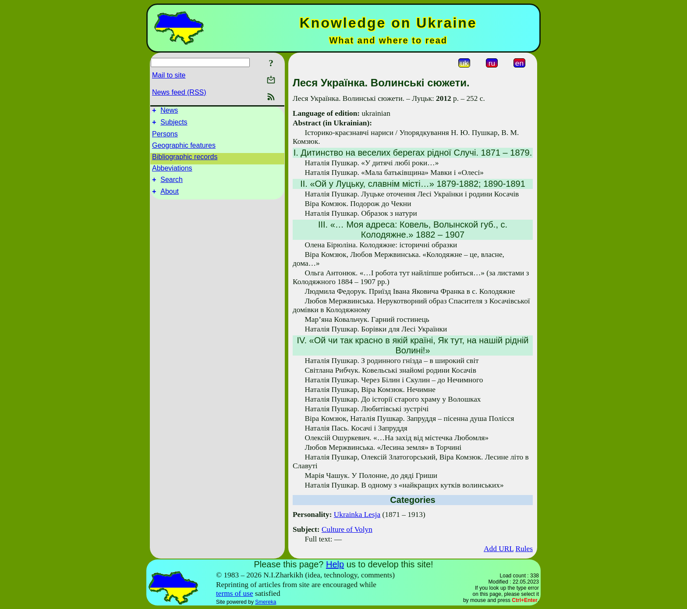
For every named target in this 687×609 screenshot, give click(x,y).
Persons (165, 136)
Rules (524, 549)
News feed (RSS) (179, 92)
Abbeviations (172, 171)
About (169, 196)
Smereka (265, 602)
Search (171, 183)
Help (335, 564)
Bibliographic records (184, 159)
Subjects (173, 124)
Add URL (498, 549)
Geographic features (184, 148)
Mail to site (168, 75)
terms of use (234, 593)
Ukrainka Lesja (357, 514)
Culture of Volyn (347, 529)
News (169, 111)
